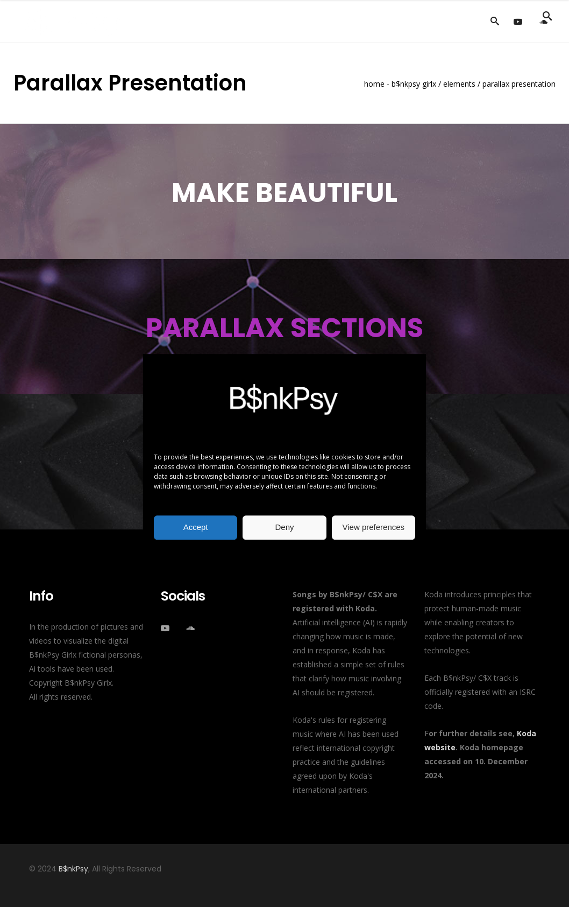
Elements (459, 84)
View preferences (374, 527)
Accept (195, 527)
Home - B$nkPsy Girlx (400, 84)
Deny (284, 527)
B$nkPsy (73, 868)
